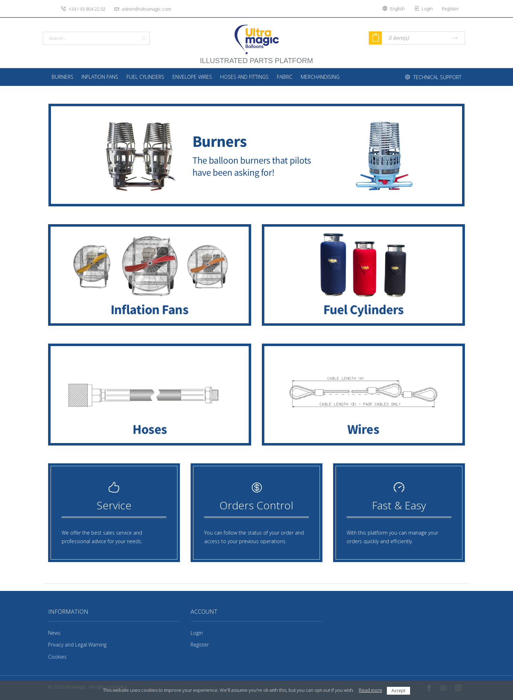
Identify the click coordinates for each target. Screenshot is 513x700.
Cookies (57, 656)
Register (200, 644)
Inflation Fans (100, 76)
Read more (370, 690)
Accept (398, 691)
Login (197, 632)
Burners (62, 76)
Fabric (284, 76)
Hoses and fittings (244, 76)
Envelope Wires (192, 76)
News (54, 632)
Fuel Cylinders (145, 76)
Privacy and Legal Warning (77, 644)
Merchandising (320, 76)
